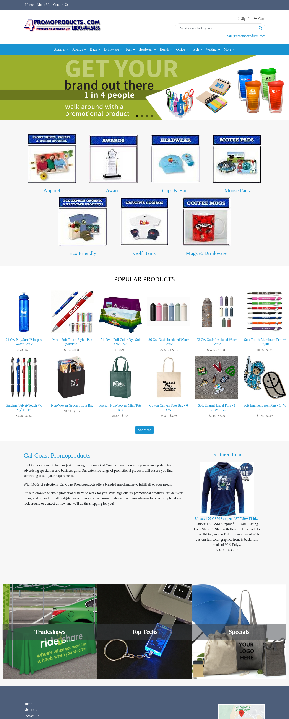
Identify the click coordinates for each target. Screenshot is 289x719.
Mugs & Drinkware (206, 253)
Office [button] (180, 49)
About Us (43, 5)
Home (29, 5)
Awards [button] (77, 49)
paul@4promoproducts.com (246, 36)
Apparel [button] (59, 49)
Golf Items (144, 253)
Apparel (52, 190)
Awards (113, 190)
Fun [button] (129, 49)
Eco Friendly (82, 253)
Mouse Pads (237, 190)
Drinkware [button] (111, 49)
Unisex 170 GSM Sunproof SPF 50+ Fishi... (226, 518)
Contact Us (61, 5)
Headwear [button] (146, 49)
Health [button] (164, 49)
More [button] (227, 49)
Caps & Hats (175, 190)
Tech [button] (195, 49)
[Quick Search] (215, 28)
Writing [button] (211, 49)
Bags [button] (93, 49)
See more (144, 430)
